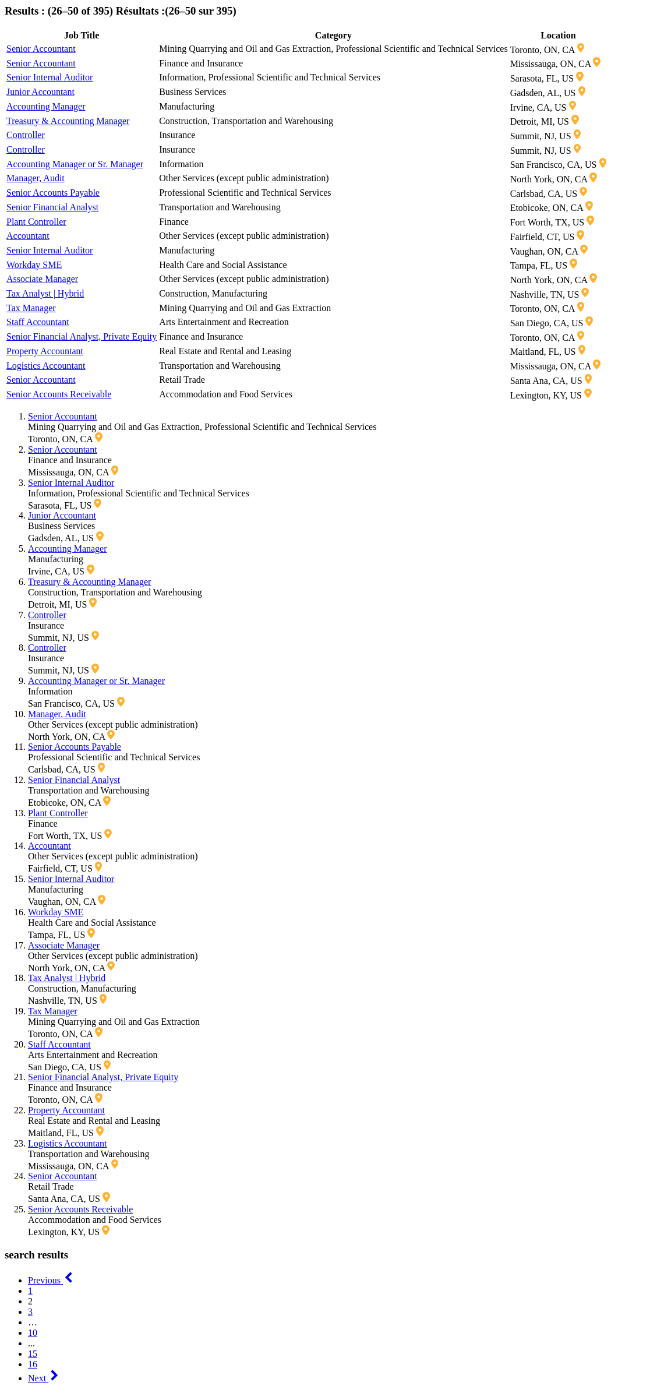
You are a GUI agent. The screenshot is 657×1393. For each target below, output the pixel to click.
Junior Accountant (40, 92)
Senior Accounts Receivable (58, 394)
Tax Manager (31, 308)
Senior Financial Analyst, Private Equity (81, 336)
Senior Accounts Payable (53, 193)
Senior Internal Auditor (49, 77)
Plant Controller (36, 222)
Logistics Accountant (46, 366)
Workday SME (34, 265)
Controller (25, 135)
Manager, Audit (35, 178)
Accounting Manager (46, 106)
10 (32, 1333)
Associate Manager (42, 279)
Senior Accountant (41, 49)
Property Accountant (44, 351)
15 (32, 1354)
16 (32, 1364)
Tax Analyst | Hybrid (45, 293)
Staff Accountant (37, 322)
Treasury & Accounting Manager (67, 121)
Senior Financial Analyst (52, 207)
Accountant (28, 236)
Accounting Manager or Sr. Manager (74, 164)
